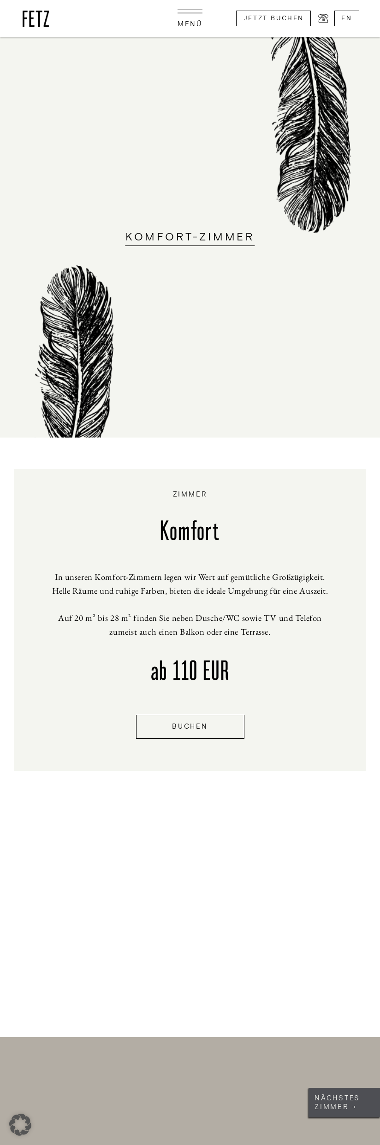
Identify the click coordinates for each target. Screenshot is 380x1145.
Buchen (190, 726)
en (346, 18)
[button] (20, 1124)
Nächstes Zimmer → (337, 1102)
